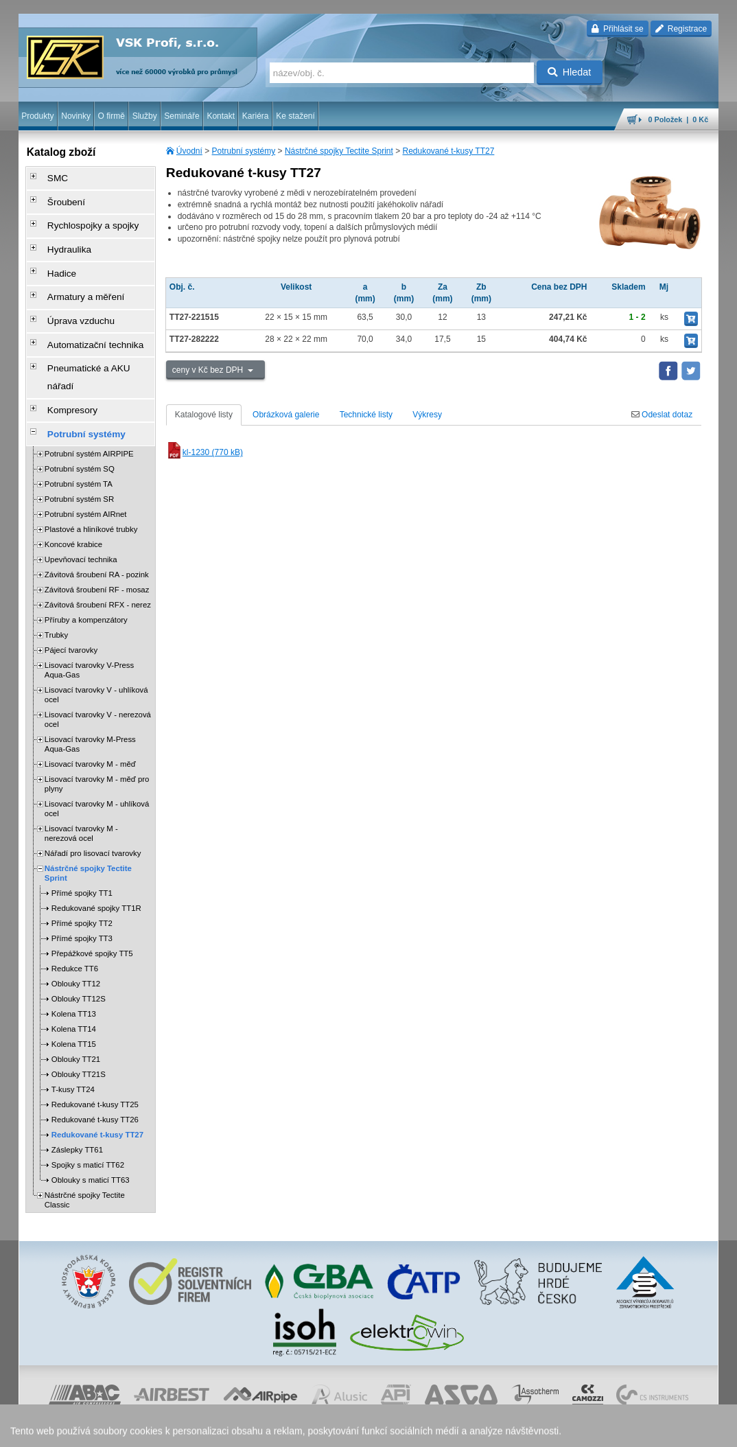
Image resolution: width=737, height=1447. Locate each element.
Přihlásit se (617, 29)
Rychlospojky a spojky (80, 215)
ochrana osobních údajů (341, 1430)
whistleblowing (456, 1430)
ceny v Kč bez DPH (209, 370)
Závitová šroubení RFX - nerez (98, 537)
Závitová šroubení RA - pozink (97, 506)
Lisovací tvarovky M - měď (90, 696)
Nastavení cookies (188, 1430)
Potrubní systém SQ (80, 401)
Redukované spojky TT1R (96, 840)
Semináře (181, 116)
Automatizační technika (83, 311)
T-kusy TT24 (73, 1021)
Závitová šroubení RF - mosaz (97, 522)
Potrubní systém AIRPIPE (89, 386)
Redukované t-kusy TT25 (95, 1036)
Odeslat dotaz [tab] (661, 414)
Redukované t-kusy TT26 (95, 1051)
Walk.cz (106, 1429)
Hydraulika (60, 234)
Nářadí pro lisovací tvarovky (93, 785)
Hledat (569, 72)
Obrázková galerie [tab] (286, 414)
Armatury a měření (74, 272)
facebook (504, 1430)
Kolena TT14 (73, 961)
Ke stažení (295, 116)
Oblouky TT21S (78, 1006)
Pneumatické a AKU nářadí (89, 330)
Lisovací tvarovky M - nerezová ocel (81, 765)
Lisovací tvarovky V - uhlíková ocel (96, 627)
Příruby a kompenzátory (86, 552)
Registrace (681, 29)
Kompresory (62, 349)
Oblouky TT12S (78, 931)
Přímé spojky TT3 (82, 870)
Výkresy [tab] (427, 414)
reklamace (407, 1430)
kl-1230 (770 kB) (204, 452)
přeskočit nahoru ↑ (680, 1430)
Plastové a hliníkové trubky (91, 461)
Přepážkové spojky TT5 (92, 885)
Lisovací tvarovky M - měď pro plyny (97, 716)
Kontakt (221, 116)
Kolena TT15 (73, 976)
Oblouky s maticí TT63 (90, 1112)
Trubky (56, 567)
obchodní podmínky (259, 1430)
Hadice (53, 253)
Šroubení (57, 195)
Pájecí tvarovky (71, 582)
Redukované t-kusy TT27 (449, 151)
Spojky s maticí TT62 (87, 1097)
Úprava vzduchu (70, 292)
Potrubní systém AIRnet (86, 446)
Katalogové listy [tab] (204, 414)
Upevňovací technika (81, 491)
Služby (144, 116)
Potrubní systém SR (79, 431)
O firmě (111, 116)
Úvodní (189, 151)
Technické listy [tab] (366, 414)
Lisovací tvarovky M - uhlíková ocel (97, 741)
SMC (49, 176)
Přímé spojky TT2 (82, 855)
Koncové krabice (73, 476)
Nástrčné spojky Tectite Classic (85, 1132)
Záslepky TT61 (77, 1082)
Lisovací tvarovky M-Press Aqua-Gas (90, 676)
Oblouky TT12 (75, 916)
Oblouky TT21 (75, 991)
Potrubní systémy (244, 151)
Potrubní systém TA (79, 416)
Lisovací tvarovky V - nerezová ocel (98, 651)
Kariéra (255, 116)
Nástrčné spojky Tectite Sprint (339, 151)
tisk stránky (622, 1430)
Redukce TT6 (74, 900)
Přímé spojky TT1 (82, 825)
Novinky (76, 116)
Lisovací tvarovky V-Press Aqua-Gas (89, 602)
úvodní (538, 1430)
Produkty (37, 116)
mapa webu (576, 1430)
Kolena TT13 (73, 946)
